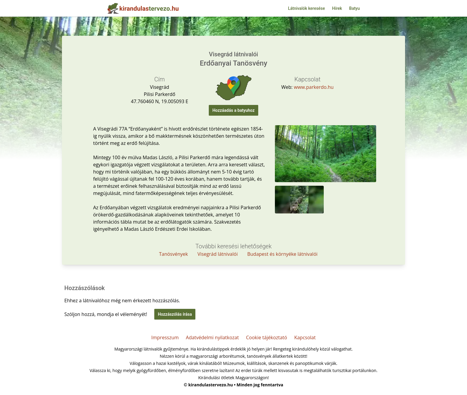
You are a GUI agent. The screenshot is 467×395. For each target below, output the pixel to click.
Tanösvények (173, 254)
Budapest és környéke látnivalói (282, 254)
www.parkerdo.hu (314, 87)
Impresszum (165, 337)
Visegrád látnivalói (217, 254)
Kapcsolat (305, 337)
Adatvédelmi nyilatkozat (212, 337)
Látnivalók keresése (306, 8)
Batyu (354, 8)
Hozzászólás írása (175, 314)
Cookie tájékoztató (266, 337)
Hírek (337, 8)
